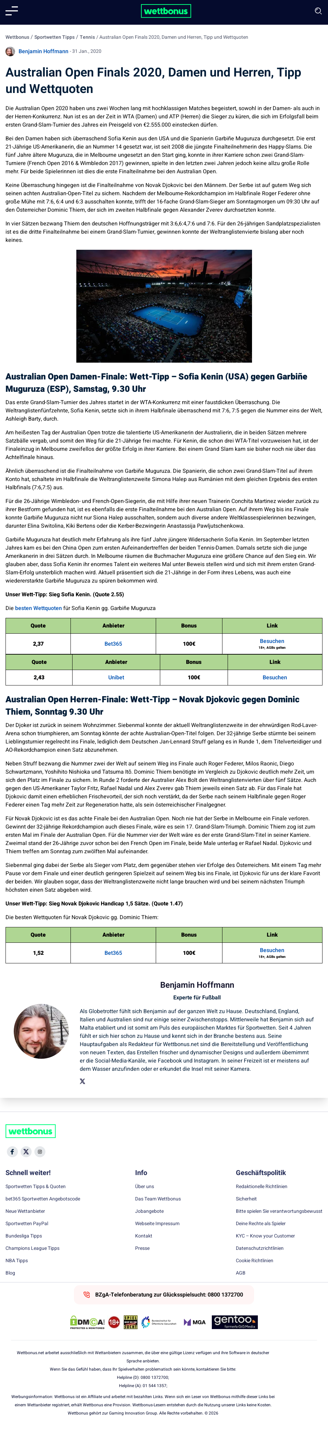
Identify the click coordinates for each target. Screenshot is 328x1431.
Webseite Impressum (157, 1223)
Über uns (144, 1186)
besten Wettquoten (38, 608)
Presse (142, 1248)
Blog (10, 1273)
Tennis (87, 37)
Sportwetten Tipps (54, 37)
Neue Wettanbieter (25, 1211)
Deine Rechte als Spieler (261, 1223)
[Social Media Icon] (12, 1151)
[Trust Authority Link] (158, 1322)
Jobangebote (149, 1211)
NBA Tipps (17, 1260)
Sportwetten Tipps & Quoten (36, 1186)
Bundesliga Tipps (24, 1236)
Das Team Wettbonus (158, 1199)
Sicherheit (246, 1199)
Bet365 (113, 644)
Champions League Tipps (32, 1248)
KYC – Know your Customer (265, 1236)
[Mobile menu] (12, 11)
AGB (240, 1273)
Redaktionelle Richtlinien (261, 1186)
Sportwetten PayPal (27, 1223)
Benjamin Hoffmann (43, 51)
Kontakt (143, 1236)
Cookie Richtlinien (254, 1260)
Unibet (116, 677)
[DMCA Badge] (87, 1322)
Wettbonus (17, 37)
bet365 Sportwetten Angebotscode (43, 1199)
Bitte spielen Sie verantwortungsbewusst (279, 1211)
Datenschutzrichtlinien (260, 1248)
